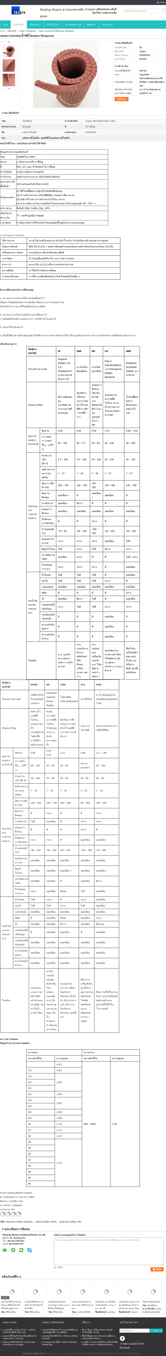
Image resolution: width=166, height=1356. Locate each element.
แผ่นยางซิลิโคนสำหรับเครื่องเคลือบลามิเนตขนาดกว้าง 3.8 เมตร (19, 1337)
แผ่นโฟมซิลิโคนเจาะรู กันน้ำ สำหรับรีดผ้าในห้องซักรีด (34, 1305)
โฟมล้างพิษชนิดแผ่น (151, 1302)
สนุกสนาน (107, 24)
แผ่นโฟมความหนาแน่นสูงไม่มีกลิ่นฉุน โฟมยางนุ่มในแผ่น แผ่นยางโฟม (129, 1305)
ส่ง (156, 1330)
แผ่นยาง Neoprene (27, 31)
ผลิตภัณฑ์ (19, 24)
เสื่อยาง (86, 1322)
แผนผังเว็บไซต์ (136, 1343)
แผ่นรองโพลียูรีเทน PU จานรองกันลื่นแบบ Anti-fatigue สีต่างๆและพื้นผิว (60, 1331)
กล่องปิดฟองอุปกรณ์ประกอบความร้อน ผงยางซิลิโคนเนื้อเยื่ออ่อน (59, 1305)
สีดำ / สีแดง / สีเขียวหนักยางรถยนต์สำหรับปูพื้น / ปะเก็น (97, 1331)
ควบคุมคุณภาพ (73, 24)
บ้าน (5, 24)
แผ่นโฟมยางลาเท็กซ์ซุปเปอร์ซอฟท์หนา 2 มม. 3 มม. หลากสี (105, 1305)
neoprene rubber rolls (70, 1221)
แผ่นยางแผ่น (9, 1322)
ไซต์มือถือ (125, 1348)
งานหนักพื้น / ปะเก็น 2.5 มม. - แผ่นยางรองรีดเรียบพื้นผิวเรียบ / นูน (19, 1331)
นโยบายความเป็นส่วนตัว (33, 1353)
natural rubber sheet (45, 1221)
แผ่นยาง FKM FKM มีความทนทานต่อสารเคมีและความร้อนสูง (18, 1343)
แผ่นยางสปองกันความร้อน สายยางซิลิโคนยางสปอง (82, 1305)
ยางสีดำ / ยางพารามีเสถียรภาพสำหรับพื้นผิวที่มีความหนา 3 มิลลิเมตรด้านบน (100, 1343)
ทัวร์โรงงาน (53, 24)
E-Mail (124, 1343)
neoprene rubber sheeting (19, 1221)
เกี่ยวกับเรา (35, 24)
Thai (162, 2)
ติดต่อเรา (91, 24)
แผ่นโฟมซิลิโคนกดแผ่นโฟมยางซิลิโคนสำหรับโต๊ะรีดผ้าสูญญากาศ (11, 1305)
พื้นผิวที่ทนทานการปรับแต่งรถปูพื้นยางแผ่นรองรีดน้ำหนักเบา (98, 1337)
